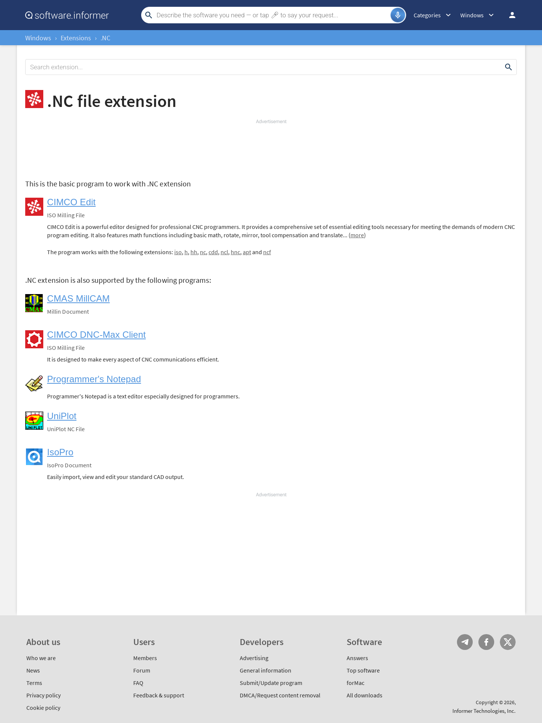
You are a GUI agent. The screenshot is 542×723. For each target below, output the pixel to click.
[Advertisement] (271, 147)
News (33, 670)
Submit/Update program (271, 682)
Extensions (76, 38)
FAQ (138, 682)
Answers (357, 658)
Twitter (508, 642)
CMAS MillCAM (78, 298)
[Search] (272, 15)
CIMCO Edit (71, 202)
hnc (235, 252)
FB (486, 642)
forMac (355, 682)
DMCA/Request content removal (280, 695)
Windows (38, 38)
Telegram (465, 642)
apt (247, 252)
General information (265, 670)
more (357, 235)
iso (178, 252)
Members (145, 658)
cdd (213, 252)
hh (193, 252)
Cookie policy (43, 707)
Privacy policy (43, 695)
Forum (141, 670)
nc (203, 252)
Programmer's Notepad (94, 379)
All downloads (364, 695)
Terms (34, 682)
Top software (363, 670)
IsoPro (60, 452)
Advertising (254, 658)
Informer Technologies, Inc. (484, 710)
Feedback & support (158, 695)
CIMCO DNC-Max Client (96, 334)
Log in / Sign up (509, 15)
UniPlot (61, 416)
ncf (267, 252)
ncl (224, 252)
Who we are (41, 658)
